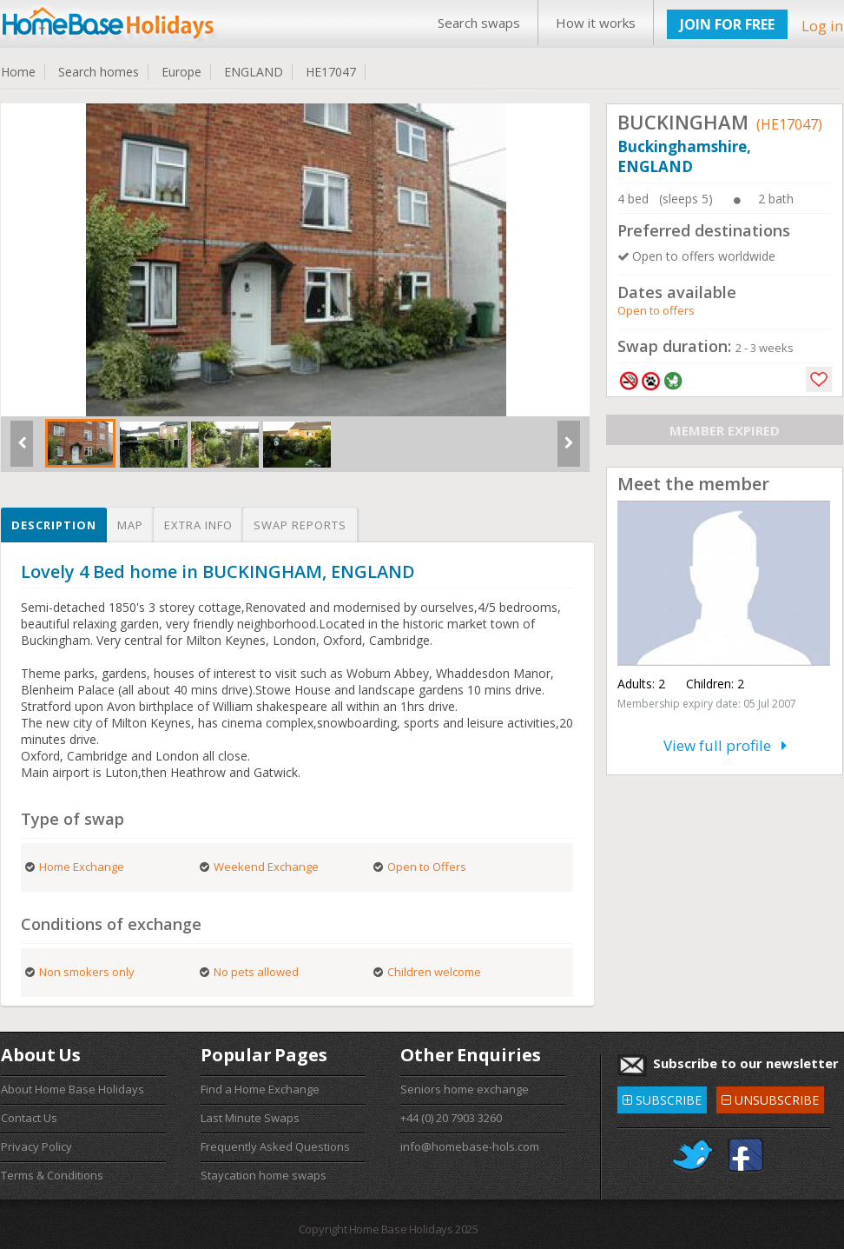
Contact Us (29, 1118)
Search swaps (479, 22)
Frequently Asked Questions (275, 1146)
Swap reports (300, 525)
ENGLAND (253, 71)
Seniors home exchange (464, 1089)
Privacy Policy (36, 1146)
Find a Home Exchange (260, 1089)
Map (130, 525)
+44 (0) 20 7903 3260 (451, 1118)
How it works (596, 22)
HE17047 (331, 71)
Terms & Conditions (52, 1175)
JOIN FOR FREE (727, 24)
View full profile (725, 745)
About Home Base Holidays (72, 1089)
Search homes (98, 71)
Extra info (198, 525)
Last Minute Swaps (250, 1118)
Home (18, 71)
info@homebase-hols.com (469, 1146)
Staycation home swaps (263, 1175)
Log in (822, 26)
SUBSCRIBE (662, 1097)
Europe (181, 71)
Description (53, 525)
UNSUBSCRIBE (770, 1097)
